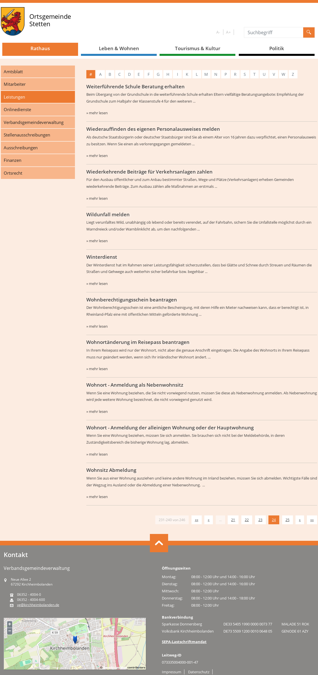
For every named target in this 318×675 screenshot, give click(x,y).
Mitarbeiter (15, 84)
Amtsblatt (13, 71)
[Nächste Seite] (299, 519)
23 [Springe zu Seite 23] (260, 519)
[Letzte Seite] (312, 519)
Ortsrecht (13, 173)
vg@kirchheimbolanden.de (38, 605)
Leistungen (14, 97)
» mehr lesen (97, 112)
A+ (228, 32)
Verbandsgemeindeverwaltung (34, 122)
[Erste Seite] (196, 519)
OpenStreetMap (115, 667)
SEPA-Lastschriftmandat (184, 641)
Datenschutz (198, 671)
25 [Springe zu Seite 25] (288, 519)
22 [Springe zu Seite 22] (247, 519)
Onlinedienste (17, 109)
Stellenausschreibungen (27, 135)
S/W (238, 32)
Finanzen (12, 160)
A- (218, 32)
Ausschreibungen (21, 147)
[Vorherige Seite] (208, 519)
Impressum (171, 671)
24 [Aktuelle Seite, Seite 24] (274, 519)
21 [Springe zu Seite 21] (233, 519)
